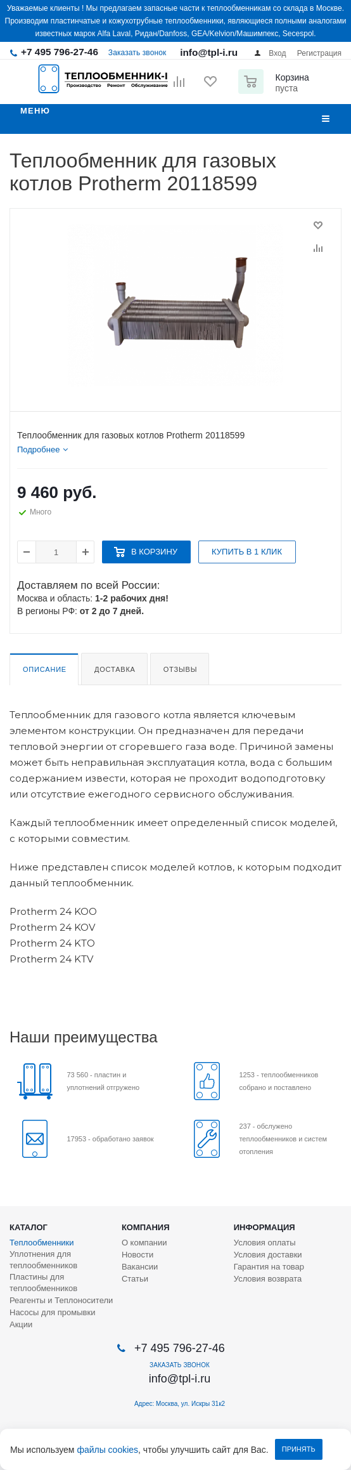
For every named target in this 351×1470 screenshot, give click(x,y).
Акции (21, 1324)
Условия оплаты (265, 1242)
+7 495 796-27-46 (59, 51)
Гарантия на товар (269, 1266)
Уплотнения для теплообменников (43, 1259)
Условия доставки (268, 1254)
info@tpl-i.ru (209, 52)
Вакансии (140, 1266)
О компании (144, 1242)
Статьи (135, 1278)
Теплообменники (42, 1242)
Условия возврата (268, 1278)
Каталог (29, 1227)
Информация (264, 1227)
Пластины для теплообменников (43, 1282)
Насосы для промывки (52, 1312)
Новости (137, 1254)
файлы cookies (107, 1450)
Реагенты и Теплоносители (61, 1300)
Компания (146, 1227)
